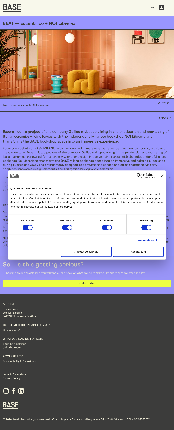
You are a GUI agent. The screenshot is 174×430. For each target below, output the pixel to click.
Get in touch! (11, 330)
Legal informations (15, 374)
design (165, 102)
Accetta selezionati (86, 251)
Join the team (12, 347)
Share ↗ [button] (165, 117)
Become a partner (14, 343)
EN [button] (152, 8)
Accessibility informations (20, 361)
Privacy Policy (11, 378)
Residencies (10, 309)
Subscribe (87, 283)
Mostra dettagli (147, 240)
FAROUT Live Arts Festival (19, 316)
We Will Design (12, 312)
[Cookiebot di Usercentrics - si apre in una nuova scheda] (139, 175)
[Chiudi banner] (162, 175)
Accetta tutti (138, 251)
